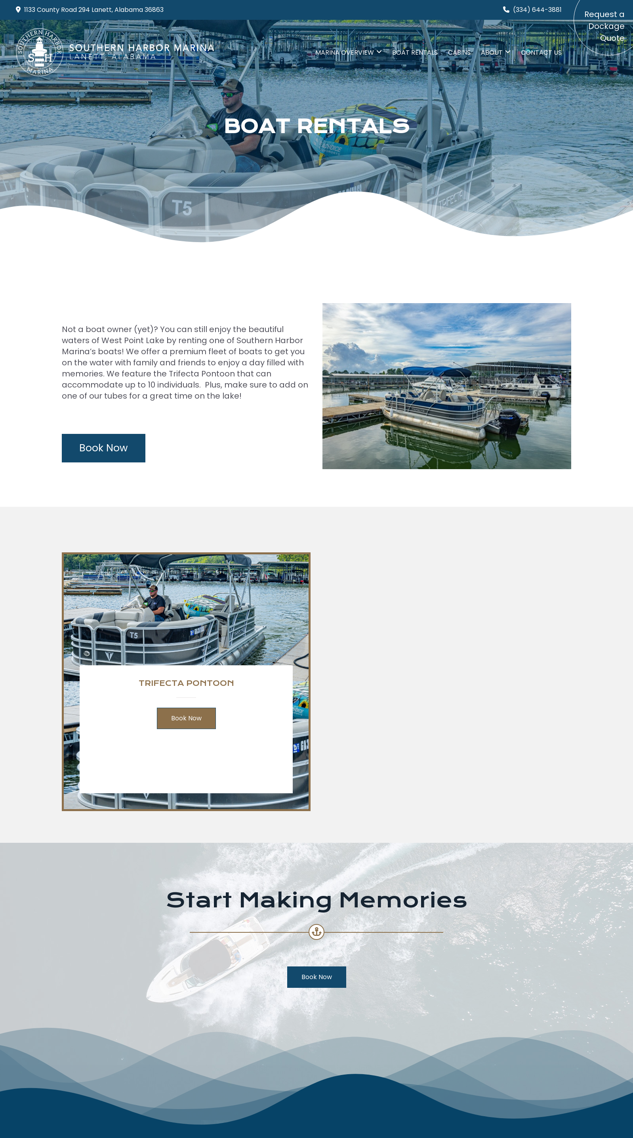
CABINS (459, 52)
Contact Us (541, 52)
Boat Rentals (415, 52)
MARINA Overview (344, 52)
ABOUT (492, 52)
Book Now (103, 448)
